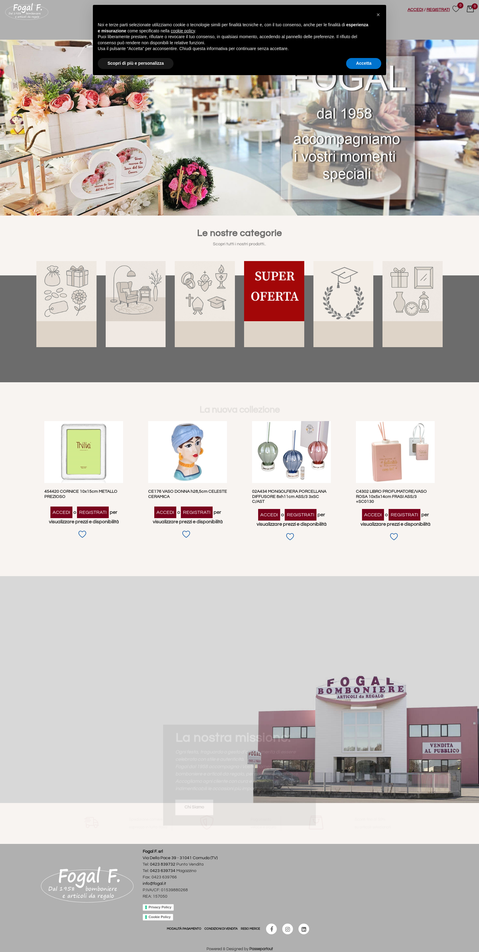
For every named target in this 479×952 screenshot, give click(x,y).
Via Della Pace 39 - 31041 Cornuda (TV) (180, 858)
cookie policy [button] (183, 30)
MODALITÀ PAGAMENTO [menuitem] (184, 928)
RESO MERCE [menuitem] (250, 928)
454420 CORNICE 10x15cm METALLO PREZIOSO (80, 494)
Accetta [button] (363, 63)
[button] (378, 15)
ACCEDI (415, 10)
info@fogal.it (154, 883)
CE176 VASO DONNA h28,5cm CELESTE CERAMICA (187, 494)
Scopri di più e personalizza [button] (136, 63)
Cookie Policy (160, 917)
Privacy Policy (160, 907)
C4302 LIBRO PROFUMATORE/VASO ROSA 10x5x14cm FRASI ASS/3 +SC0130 (391, 496)
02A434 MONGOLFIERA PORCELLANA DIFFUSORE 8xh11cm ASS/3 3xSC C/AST (289, 496)
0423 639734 (162, 871)
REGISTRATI (438, 10)
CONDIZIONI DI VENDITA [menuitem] (221, 928)
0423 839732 (162, 864)
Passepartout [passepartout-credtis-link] (261, 949)
